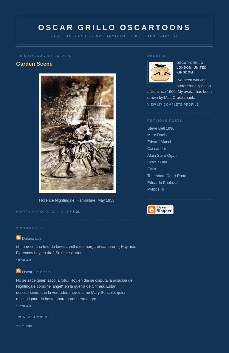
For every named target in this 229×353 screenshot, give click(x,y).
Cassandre (156, 148)
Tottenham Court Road (166, 176)
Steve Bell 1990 (160, 128)
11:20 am (23, 306)
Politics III (155, 189)
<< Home (24, 325)
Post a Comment (33, 317)
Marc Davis (157, 135)
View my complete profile (173, 104)
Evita (151, 169)
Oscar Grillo (32, 272)
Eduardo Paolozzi (162, 182)
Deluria (28, 238)
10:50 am (23, 260)
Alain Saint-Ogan (162, 155)
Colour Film (157, 162)
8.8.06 (75, 212)
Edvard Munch (159, 141)
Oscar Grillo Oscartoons (114, 27)
